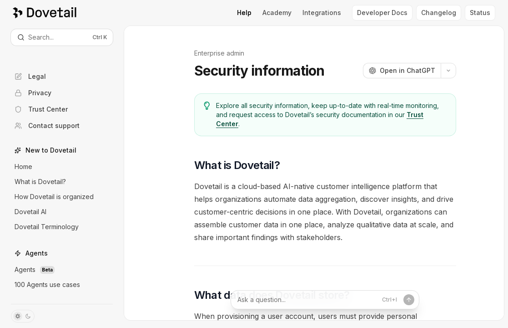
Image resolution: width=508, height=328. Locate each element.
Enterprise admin (219, 53)
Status (480, 12)
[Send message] (402, 299)
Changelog (438, 12)
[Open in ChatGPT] (402, 70)
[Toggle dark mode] (23, 316)
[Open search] (62, 37)
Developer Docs (382, 12)
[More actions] (448, 70)
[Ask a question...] (325, 300)
